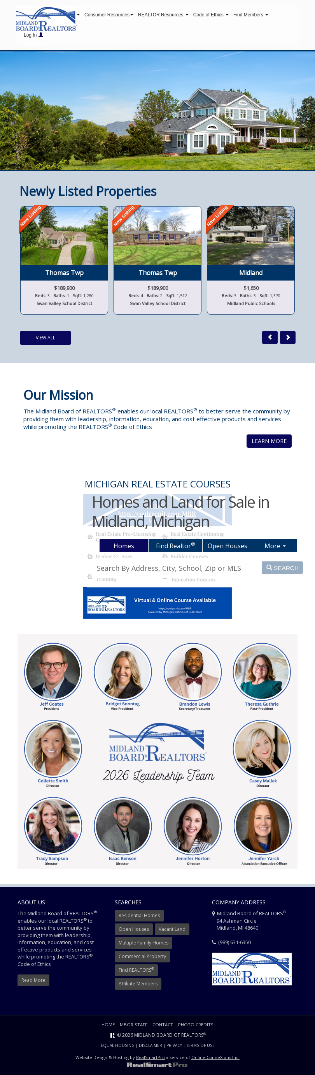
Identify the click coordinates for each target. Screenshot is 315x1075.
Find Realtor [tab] (175, 545)
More (275, 545)
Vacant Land (172, 931)
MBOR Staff (133, 1026)
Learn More (269, 443)
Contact (163, 1026)
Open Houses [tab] (227, 545)
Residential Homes (139, 917)
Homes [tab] (124, 545)
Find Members (250, 15)
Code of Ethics (211, 15)
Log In (33, 36)
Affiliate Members (138, 985)
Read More (33, 982)
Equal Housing (118, 1047)
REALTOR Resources (163, 15)
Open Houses (134, 931)
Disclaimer (150, 1047)
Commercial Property (142, 958)
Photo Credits (197, 1026)
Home (107, 1026)
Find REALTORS (136, 971)
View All (45, 339)
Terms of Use (200, 1047)
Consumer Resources (108, 15)
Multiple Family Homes (143, 944)
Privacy (174, 1047)
